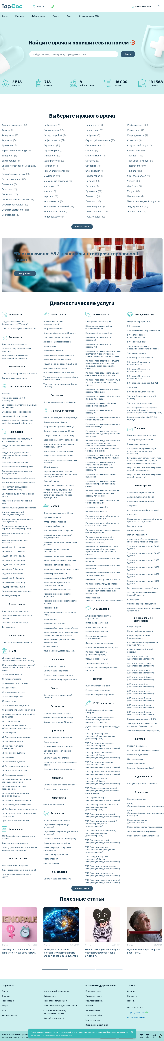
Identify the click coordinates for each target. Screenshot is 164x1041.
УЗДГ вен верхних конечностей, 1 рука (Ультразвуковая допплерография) (101, 807)
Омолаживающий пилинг (55, 368)
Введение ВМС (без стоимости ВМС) (17, 447)
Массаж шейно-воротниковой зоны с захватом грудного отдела (60, 633)
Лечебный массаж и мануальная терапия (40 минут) (58, 445)
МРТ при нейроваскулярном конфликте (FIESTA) (15, 794)
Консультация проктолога (56, 758)
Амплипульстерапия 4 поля (140, 501)
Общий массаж (50, 467)
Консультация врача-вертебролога (19, 373)
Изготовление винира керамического (96, 637)
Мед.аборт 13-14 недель (13, 560)
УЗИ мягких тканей (136, 353)
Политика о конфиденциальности (60, 1005)
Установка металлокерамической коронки (101, 668)
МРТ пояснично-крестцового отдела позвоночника (16, 780)
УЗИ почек (132, 387)
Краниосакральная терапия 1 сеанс (60, 440)
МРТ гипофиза (9, 732)
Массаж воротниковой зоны (57, 564)
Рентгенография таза (96, 511)
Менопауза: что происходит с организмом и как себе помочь (19, 951)
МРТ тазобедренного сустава (16, 804)
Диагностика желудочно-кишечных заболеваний (19, 406)
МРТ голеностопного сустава (16, 737)
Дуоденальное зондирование (16, 412)
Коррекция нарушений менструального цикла (13, 513)
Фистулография (51, 863)
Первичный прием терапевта (99, 694)
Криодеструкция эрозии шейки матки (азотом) (17, 520)
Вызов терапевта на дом (97, 685)
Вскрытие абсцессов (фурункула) (143, 750)
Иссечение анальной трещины (58, 746)
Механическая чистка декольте (58, 355)
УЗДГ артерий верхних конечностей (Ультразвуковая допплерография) (100, 736)
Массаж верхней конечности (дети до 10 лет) (60, 543)
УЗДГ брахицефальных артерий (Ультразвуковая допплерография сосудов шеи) (102, 790)
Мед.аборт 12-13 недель (13, 556)
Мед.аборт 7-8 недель (12, 569)
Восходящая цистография (56, 820)
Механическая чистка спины (57, 359)
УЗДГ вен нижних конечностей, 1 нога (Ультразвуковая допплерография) (101, 823)
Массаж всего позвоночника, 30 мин (61, 569)
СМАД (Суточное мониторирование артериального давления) (19, 848)
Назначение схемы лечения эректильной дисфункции (15, 356)
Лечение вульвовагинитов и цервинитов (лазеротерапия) (16, 527)
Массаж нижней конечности (57, 589)
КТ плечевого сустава (12, 696)
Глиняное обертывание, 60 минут (59, 333)
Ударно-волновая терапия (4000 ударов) (143, 575)
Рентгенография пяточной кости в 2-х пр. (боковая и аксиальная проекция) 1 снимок (102, 493)
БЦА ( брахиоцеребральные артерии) (99, 711)
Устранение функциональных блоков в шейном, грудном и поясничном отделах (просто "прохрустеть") (57, 493)
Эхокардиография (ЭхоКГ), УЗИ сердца (142, 418)
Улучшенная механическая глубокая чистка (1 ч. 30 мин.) (60, 378)
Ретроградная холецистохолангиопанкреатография (104, 599)
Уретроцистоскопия (137, 444)
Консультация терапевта (97, 690)
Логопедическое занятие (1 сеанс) (60, 402)
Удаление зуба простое (96, 663)
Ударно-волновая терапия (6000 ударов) (143, 582)
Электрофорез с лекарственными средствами (143, 609)
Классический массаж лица (56, 337)
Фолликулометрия (11, 595)
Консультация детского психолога (60, 784)
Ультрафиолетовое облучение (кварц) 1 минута (141, 593)
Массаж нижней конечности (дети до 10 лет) (60, 602)
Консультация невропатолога (58, 675)
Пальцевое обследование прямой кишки (60, 763)
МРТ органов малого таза (14, 770)
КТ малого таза (9, 687)
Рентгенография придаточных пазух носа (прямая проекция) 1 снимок (100, 484)
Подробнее (25, 273)
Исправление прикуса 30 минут (58, 426)
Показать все (82, 226)
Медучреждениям (94, 1000)
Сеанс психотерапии (53, 804)
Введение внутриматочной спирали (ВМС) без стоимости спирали (16, 455)
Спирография (134, 626)
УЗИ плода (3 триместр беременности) (138, 377)
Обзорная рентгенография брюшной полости (98, 327)
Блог (69, 16)
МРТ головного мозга (12, 741)
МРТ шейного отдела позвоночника (19, 809)
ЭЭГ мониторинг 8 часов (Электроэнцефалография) (140, 713)
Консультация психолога (55, 789)
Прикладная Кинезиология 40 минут (16, 875)
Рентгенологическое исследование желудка (102, 559)
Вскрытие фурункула (137, 754)
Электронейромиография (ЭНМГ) (143, 730)
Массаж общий (50, 607)
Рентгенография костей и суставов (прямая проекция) (102, 397)
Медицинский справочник (56, 991)
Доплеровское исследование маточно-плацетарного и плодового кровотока (99, 719)
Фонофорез (133, 599)
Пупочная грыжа (135, 759)
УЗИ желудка (133, 326)
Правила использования (55, 1000)
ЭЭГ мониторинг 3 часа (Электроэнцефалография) (140, 685)
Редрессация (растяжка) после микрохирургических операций (143, 540)
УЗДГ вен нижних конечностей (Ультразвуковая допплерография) (102, 815)
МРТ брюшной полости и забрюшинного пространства (16, 726)
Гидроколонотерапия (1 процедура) (13, 399)
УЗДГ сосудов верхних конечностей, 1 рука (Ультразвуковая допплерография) (102, 859)
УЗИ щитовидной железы (139, 403)
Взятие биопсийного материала (17, 466)
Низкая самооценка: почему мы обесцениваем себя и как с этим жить (102, 952)
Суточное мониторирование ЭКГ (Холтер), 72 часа (143, 643)
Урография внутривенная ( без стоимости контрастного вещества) (142, 451)
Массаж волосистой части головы (59, 560)
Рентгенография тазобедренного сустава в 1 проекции (102, 517)
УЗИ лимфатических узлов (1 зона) (144, 330)
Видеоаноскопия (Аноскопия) (58, 737)
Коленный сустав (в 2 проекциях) (59, 838)
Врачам (89, 1005)
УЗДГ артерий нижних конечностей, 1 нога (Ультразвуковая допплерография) (102, 781)
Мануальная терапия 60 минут (58, 455)
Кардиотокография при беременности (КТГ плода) (15, 322)
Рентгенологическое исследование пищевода (102, 566)
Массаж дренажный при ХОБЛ (58, 578)
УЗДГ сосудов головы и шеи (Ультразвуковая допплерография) (102, 874)
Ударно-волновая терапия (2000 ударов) (143, 561)
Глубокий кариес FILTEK (96, 631)
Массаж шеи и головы (53, 350)
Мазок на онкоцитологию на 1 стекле (16, 534)
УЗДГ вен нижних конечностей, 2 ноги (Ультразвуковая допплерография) (101, 833)
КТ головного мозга (11, 679)
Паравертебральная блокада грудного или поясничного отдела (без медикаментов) (60, 474)
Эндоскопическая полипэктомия (143, 835)
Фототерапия (8, 627)
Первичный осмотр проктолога (59, 769)
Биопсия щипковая (136, 799)
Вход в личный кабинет (96, 1025)
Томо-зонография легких (55, 854)
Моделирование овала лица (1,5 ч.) (60, 364)
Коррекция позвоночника (14, 378)
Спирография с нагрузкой (140, 631)
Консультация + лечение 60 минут (60, 431)
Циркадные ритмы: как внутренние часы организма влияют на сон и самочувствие (60, 952)
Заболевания (49, 996)
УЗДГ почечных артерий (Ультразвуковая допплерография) (102, 841)
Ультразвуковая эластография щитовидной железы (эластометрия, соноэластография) (144, 410)
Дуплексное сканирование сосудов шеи (102, 727)
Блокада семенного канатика (141, 435)
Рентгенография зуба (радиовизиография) (96, 653)
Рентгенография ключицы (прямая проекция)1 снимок (102, 390)
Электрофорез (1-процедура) (142, 603)
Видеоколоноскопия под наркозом (144, 827)
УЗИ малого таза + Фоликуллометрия (136, 336)
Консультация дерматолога (15, 611)
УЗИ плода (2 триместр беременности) (138, 370)
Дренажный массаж (53, 517)
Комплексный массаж (54, 526)
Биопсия (6, 393)
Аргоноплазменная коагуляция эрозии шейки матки (17, 440)
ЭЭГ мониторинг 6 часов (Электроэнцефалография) (140, 706)
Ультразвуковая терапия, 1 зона (142, 588)
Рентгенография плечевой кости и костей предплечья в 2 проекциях (102, 456)
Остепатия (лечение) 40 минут (58, 717)
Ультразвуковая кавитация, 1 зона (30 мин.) (60, 385)
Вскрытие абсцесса (137, 746)
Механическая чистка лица (15, 622)
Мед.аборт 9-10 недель (13, 578)
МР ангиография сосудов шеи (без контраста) (18, 715)
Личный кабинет (143, 6)
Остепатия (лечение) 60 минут (58, 722)
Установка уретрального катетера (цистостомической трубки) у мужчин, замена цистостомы (144, 460)
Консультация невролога (55, 670)
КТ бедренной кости (12, 674)
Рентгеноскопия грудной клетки (101, 584)
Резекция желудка (136, 763)
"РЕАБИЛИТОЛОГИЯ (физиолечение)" (53, 322)
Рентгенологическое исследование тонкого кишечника (102, 573)
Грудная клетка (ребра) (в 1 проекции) (56, 825)
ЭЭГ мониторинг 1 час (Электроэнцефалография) (140, 657)
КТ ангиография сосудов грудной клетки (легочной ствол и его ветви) (18, 667)
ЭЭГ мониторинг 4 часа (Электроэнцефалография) (140, 692)
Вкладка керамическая (96, 622)
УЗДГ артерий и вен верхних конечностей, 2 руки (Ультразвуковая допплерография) (102, 755)
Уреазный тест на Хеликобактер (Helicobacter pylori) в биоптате (17, 421)
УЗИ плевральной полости (140, 357)
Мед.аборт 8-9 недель (12, 573)
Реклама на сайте (93, 1015)
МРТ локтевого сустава (13, 761)
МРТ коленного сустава (13, 753)
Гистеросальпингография (98, 321)
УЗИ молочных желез (137, 341)
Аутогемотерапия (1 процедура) (143, 510)
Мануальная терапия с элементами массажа (60, 461)
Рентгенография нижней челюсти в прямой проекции (102, 425)
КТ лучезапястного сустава (15, 683)
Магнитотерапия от (137, 534)
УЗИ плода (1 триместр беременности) (138, 363)
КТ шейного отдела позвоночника (18, 710)
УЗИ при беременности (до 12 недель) (141, 397)
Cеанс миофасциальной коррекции (60, 417)
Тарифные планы (93, 996)
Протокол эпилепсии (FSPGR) (16, 820)
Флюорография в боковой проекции (140, 650)
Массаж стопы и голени (54, 623)
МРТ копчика (8, 757)
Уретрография (50, 858)
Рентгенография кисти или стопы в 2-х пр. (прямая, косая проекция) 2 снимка (102, 382)
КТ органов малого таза (13, 692)
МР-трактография (11, 721)
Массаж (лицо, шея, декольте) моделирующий (57, 536)
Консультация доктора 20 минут (59, 435)
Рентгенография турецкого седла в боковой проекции (103, 531)
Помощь (131, 1000)
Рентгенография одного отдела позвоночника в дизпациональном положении (102, 433)
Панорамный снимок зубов (98, 333)
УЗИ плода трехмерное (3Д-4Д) (143, 383)
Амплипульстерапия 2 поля (140, 492)
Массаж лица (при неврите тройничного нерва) (56, 583)
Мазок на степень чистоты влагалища (14, 541)
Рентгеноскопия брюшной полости (102, 579)
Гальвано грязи (134, 526)
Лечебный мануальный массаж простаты (16, 349)
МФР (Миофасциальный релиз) (58, 530)
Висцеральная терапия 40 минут (59, 513)
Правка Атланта (51, 481)
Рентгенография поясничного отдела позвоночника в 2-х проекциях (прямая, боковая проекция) (100, 466)
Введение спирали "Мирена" (15, 462)
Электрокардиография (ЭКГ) (141, 719)
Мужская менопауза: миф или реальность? (143, 951)
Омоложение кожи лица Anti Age (58, 372)
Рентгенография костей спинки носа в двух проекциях (100, 404)
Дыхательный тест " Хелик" (15, 416)
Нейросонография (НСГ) (139, 321)
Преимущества (93, 991)
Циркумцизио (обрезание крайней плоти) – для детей (144, 475)
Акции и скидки (9, 1015)
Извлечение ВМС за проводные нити (17, 502)
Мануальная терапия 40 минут (58, 451)
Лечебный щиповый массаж (57, 341)
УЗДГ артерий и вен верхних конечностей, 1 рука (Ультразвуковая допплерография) (102, 745)
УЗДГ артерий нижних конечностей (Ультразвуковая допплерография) (102, 772)
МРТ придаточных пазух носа (16, 800)
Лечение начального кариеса (99, 643)
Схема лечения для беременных (17, 591)
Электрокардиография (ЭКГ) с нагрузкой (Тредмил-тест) (142, 724)
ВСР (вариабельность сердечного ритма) (18, 837)
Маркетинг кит (92, 1020)
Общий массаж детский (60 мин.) (59, 650)
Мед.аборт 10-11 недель (13, 547)
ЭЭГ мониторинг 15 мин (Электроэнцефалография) (140, 664)
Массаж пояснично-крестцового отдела (59, 613)
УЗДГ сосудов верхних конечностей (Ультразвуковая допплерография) (100, 849)
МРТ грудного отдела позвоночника (12, 747)
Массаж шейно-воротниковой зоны (60, 628)
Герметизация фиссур (96, 627)
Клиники (19, 16)
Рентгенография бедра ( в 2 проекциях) (99, 345)
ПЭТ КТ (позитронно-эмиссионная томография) (19, 814)
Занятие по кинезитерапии (15, 865)
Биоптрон (132, 514)
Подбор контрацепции (13, 586)
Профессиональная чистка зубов (101, 647)
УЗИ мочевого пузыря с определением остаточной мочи (143, 347)
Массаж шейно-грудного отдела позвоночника (59, 640)
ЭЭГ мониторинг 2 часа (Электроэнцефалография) (140, 671)
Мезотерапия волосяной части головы (17, 616)
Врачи (4, 16)
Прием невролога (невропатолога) (60, 679)
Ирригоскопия (50, 742)
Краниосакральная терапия (57, 713)
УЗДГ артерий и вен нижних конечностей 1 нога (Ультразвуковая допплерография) (102, 764)
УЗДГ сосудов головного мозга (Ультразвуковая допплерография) (102, 867)
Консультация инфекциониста (17, 642)
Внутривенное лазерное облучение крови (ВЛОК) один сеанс (144, 520)
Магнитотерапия (135, 530)
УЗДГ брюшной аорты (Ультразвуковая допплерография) (102, 798)
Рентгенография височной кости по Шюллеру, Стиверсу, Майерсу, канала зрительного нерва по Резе (103, 354)
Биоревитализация (52, 328)
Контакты (132, 996)
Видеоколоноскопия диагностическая (137, 821)
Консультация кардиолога (15, 843)
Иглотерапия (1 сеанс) (54, 666)
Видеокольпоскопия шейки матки (18, 478)
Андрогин (132, 505)
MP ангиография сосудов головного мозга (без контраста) (18, 659)
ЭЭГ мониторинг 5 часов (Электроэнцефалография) (140, 699)
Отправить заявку (136, 1017)
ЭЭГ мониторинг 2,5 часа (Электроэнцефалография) (140, 678)
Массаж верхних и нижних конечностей (56, 550)
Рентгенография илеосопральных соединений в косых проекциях (102, 374)
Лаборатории (38, 16)
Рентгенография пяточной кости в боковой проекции (102, 501)
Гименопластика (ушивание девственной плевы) (15, 488)
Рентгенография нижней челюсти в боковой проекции (102, 418)
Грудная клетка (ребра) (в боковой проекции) (60, 832)
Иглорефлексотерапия (54, 521)
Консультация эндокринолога (142, 783)
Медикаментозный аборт (14, 582)
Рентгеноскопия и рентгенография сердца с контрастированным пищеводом (102, 591)
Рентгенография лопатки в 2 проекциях (99, 411)
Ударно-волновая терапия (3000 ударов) (143, 568)
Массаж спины (50, 619)
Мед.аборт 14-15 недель (13, 564)
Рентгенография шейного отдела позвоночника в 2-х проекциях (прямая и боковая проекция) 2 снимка (101, 550)
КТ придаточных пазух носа (15, 705)
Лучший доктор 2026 (89, 16)
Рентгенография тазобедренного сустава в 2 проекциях (102, 524)
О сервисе (132, 991)
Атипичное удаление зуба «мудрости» (98, 617)
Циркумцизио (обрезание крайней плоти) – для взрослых (144, 468)
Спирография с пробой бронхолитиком (138, 636)
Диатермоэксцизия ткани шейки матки (18, 495)
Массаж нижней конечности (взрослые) (57, 595)
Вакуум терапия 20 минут (55, 422)
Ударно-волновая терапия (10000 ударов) (143, 554)
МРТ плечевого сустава (13, 775)
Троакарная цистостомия (140, 439)
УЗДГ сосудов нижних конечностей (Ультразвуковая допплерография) (102, 881)
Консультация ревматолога (57, 878)
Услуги (56, 16)
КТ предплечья (9, 701)
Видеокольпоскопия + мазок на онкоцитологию (17, 472)
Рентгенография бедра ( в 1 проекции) (98, 338)
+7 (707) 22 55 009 (136, 1012)
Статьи (5, 945)
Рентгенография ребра (96, 507)
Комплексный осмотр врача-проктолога (57, 752)
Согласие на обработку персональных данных (54, 1012)
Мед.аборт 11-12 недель (13, 551)
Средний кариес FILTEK (96, 659)
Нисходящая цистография (56, 843)
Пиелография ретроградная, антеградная (57, 848)
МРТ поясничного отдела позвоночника (14, 787)
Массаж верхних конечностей (57, 556)
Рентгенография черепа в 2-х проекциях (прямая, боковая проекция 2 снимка (99, 539)
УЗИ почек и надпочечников (140, 391)
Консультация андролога (14, 344)
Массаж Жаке (49, 346)
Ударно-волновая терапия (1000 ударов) (143, 547)
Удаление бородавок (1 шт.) (140, 768)
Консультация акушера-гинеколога (19, 328)
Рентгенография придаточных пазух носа (100, 475)
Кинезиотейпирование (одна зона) (19, 870)
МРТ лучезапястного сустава (16, 766)
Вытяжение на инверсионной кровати (57, 696)
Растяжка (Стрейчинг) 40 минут (59, 485)
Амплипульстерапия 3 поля (140, 497)
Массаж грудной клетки (55, 573)
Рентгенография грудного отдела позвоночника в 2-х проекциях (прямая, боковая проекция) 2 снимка (102, 365)
